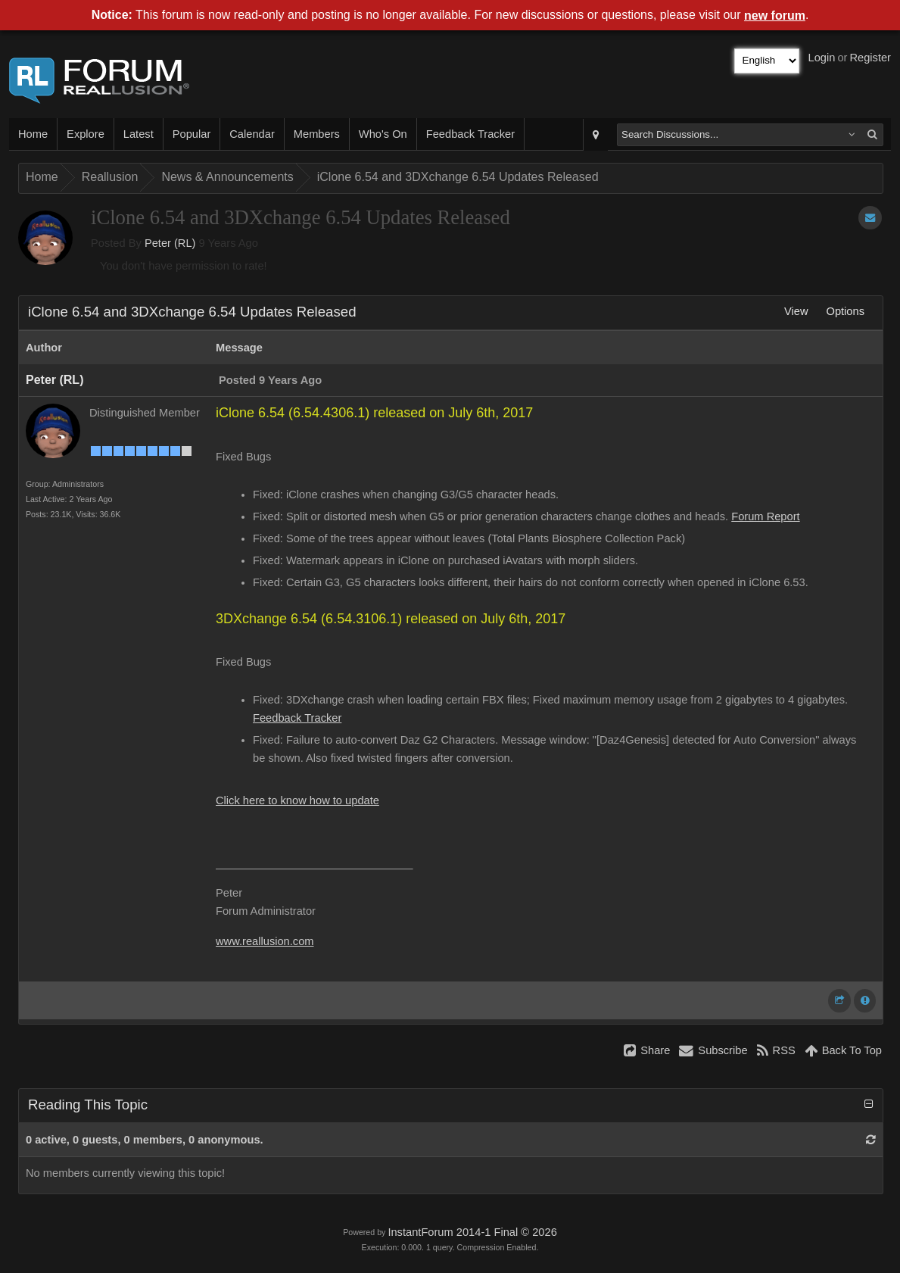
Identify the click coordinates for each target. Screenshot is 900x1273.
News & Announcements (227, 176)
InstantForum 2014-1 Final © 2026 (472, 1232)
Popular (191, 134)
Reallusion (110, 176)
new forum (774, 15)
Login (822, 57)
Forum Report (765, 516)
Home (33, 134)
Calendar (251, 134)
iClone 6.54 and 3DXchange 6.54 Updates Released (458, 176)
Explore (86, 134)
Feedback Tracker (470, 134)
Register (870, 57)
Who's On (383, 134)
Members (317, 134)
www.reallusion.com (265, 941)
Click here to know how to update (297, 800)
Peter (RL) (170, 243)
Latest (138, 134)
